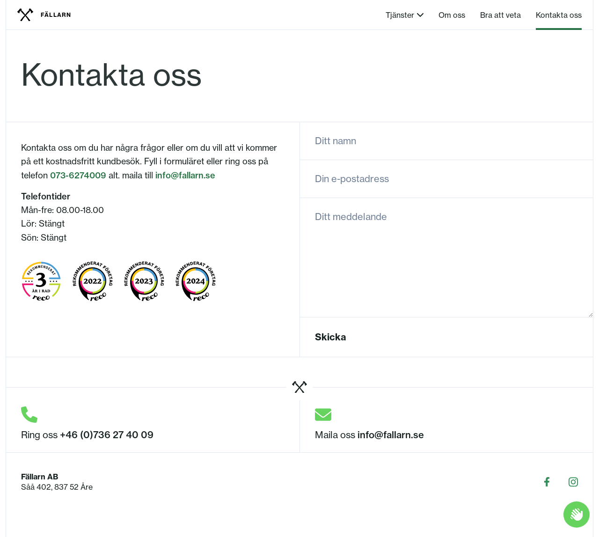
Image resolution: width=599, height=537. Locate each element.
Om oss (451, 15)
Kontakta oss (559, 15)
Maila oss (369, 435)
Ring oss (87, 435)
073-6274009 (78, 175)
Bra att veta (500, 15)
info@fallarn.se (185, 175)
